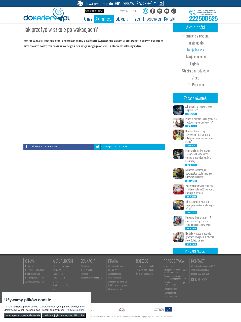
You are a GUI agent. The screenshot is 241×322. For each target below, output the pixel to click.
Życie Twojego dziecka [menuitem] (144, 273)
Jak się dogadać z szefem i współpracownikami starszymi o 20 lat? (200, 205)
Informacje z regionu (195, 36)
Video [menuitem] (55, 289)
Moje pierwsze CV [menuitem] (115, 277)
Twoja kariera (196, 50)
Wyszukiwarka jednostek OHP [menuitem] (203, 266)
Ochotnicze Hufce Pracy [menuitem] (35, 269)
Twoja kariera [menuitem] (58, 273)
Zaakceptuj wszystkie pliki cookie (23, 315)
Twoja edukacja (195, 57)
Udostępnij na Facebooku (44, 146)
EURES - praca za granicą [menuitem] (118, 285)
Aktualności (63, 261)
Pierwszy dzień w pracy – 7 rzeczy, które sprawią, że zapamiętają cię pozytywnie (198, 221)
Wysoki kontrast (94, 11)
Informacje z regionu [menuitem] (61, 266)
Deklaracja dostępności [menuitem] (34, 277)
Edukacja (88, 261)
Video (195, 78)
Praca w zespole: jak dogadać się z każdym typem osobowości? (201, 120)
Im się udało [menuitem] (57, 269)
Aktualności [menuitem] (168, 266)
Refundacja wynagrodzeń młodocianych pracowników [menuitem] (175, 277)
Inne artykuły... (195, 251)
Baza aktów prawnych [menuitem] (172, 296)
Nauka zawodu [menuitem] (86, 269)
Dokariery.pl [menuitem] (30, 266)
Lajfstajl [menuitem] (56, 281)
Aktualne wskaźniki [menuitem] (115, 289)
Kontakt (198, 261)
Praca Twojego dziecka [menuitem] (145, 269)
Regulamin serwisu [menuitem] (32, 273)
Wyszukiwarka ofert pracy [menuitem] (118, 266)
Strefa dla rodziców (195, 71)
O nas (29, 261)
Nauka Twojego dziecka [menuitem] (145, 266)
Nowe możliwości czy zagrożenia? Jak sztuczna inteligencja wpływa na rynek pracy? (199, 136)
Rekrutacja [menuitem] (85, 266)
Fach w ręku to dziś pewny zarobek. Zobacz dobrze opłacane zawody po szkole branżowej (198, 156)
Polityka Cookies (75, 309)
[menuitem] (88, 19)
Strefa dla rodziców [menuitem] (60, 285)
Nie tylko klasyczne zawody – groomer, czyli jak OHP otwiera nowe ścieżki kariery (199, 237)
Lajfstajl (195, 64)
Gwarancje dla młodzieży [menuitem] (118, 281)
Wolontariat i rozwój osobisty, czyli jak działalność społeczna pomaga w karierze (199, 189)
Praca (113, 261)
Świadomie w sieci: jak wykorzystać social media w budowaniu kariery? (198, 173)
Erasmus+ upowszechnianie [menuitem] (91, 277)
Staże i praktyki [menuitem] (170, 292)
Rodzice (142, 261)
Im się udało (195, 43)
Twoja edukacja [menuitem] (59, 277)
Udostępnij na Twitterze (114, 146)
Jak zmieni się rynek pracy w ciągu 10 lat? (198, 108)
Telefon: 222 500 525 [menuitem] (200, 273)
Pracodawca (174, 261)
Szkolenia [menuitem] (84, 273)
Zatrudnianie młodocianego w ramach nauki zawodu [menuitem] (175, 271)
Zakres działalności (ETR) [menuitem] (35, 281)
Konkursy (199, 279)
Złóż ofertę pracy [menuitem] (170, 288)
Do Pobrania (195, 85)
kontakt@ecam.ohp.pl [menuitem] (200, 269)
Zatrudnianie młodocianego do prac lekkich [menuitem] (174, 283)
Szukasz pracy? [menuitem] (114, 269)
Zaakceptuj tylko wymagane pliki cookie (63, 315)
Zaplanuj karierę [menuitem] (114, 273)
